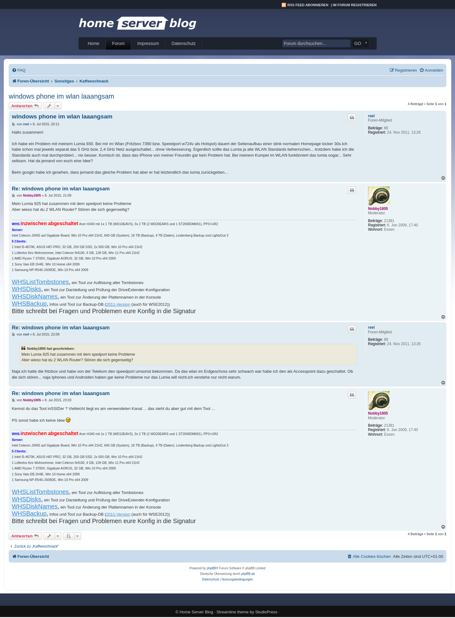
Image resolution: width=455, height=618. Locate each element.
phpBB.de (248, 574)
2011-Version (118, 304)
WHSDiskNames (34, 296)
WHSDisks (26, 289)
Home (93, 43)
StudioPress (266, 612)
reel (371, 116)
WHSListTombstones (40, 281)
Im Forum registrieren (354, 5)
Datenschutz (184, 43)
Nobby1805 (378, 209)
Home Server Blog (196, 612)
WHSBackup (29, 303)
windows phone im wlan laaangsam (61, 96)
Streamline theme (232, 612)
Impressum (148, 43)
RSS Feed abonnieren (308, 5)
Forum (118, 43)
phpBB (211, 568)
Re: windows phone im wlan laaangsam (61, 189)
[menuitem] (18, 70)
